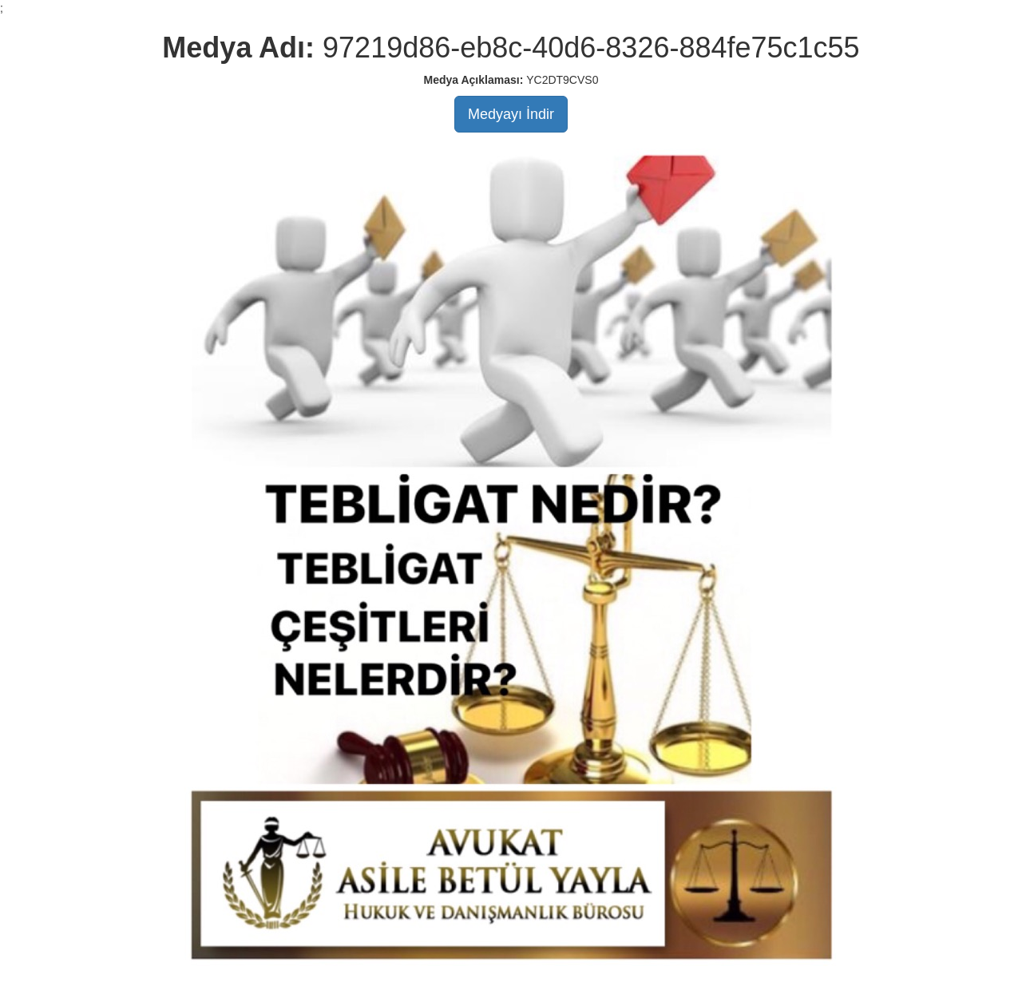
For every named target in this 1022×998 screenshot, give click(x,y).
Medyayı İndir (511, 114)
